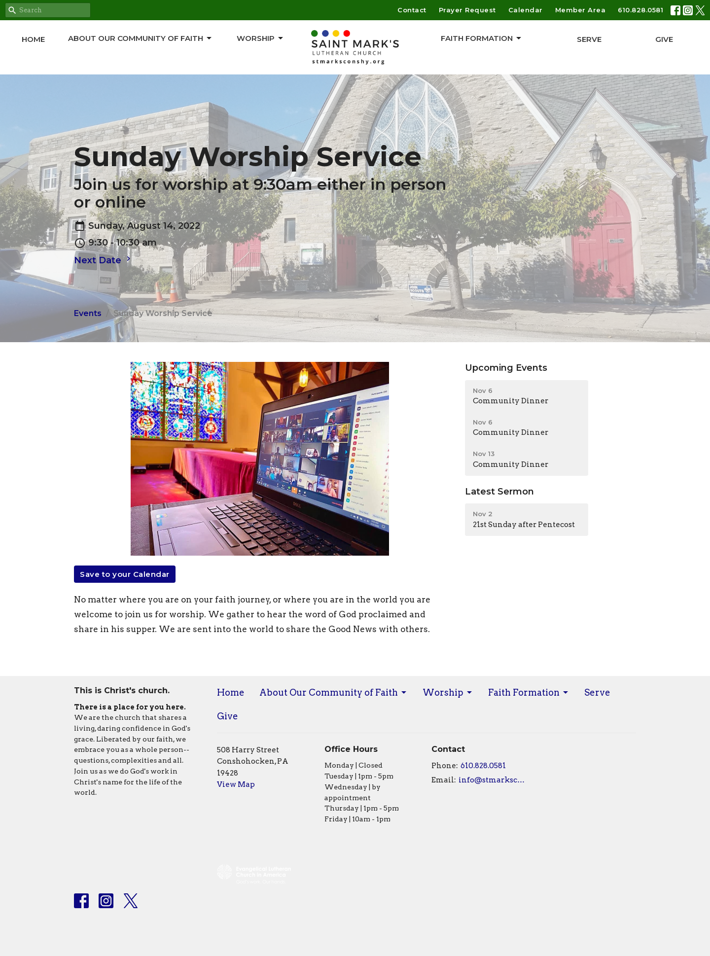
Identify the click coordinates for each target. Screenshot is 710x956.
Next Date (103, 260)
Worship (260, 38)
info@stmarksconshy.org (494, 780)
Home (33, 39)
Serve (589, 39)
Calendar (525, 10)
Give (664, 39)
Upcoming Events (506, 367)
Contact (411, 10)
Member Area (580, 10)
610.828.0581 (640, 10)
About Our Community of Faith (140, 38)
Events (88, 313)
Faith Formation (482, 38)
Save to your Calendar (125, 574)
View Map (236, 784)
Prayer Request (467, 10)
